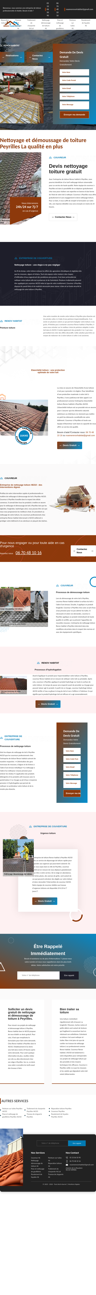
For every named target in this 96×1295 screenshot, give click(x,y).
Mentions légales (74, 1184)
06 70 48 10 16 (57, 9)
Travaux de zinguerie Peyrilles (34, 1115)
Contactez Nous (37, 57)
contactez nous (63, 217)
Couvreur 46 (35, 1158)
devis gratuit (69, 445)
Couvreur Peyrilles (58, 1111)
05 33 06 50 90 (48, 9)
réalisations (12, 55)
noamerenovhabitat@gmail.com (79, 9)
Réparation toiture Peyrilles (61, 1108)
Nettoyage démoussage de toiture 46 (37, 1163)
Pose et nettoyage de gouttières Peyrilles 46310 (11, 1115)
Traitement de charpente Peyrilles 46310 (36, 1109)
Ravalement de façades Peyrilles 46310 (59, 1115)
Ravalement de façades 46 (85, 23)
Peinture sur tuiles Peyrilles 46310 (12, 1109)
